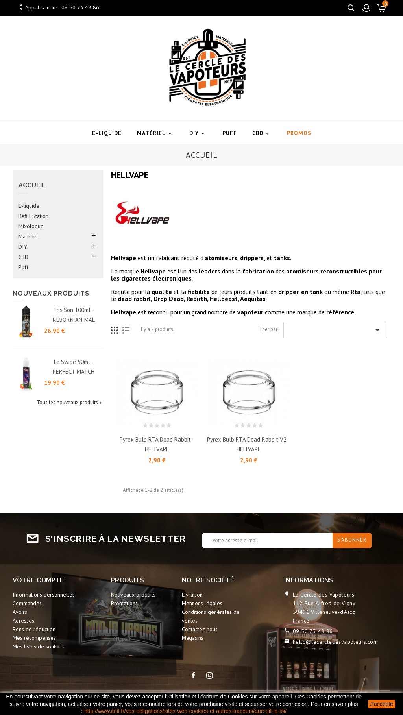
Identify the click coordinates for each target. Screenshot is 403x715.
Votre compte (38, 580)
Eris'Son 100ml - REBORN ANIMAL (74, 314)
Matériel (155, 133)
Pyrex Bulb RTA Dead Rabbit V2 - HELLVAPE (248, 444)
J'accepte (381, 704)
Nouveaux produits (133, 594)
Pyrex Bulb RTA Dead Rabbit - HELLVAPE (157, 444)
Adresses (23, 620)
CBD (262, 133)
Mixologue (31, 226)
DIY (198, 133)
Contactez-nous (200, 629)
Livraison (192, 594)
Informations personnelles (44, 594)
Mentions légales (202, 603)
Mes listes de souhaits (39, 646)
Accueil (32, 185)
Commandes (27, 603)
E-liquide (107, 133)
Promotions (124, 603)
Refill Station (33, 216)
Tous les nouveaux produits (70, 402)
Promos (299, 133)
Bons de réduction (34, 629)
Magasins (192, 637)
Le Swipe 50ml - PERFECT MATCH (73, 366)
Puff (229, 133)
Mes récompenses (34, 637)
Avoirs (20, 611)
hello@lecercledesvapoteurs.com (335, 641)
